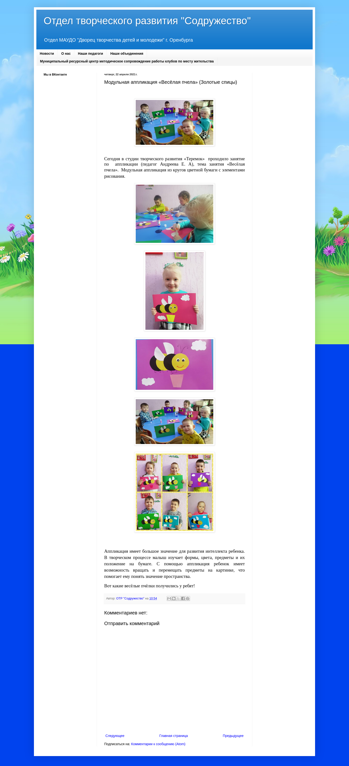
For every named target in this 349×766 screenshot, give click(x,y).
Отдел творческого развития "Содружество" (147, 20)
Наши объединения (126, 53)
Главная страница (173, 736)
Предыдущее (233, 736)
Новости (47, 53)
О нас (66, 53)
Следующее (114, 736)
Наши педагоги (90, 53)
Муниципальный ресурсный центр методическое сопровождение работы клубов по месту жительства (127, 61)
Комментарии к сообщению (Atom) (158, 744)
